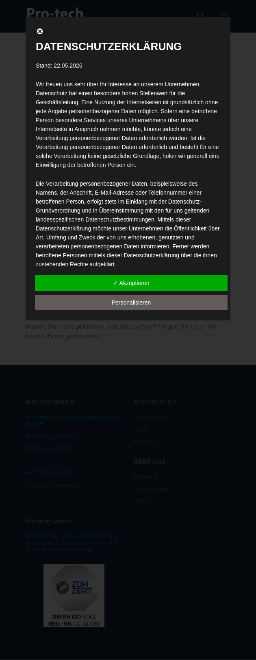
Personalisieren (131, 302)
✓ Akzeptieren (131, 283)
